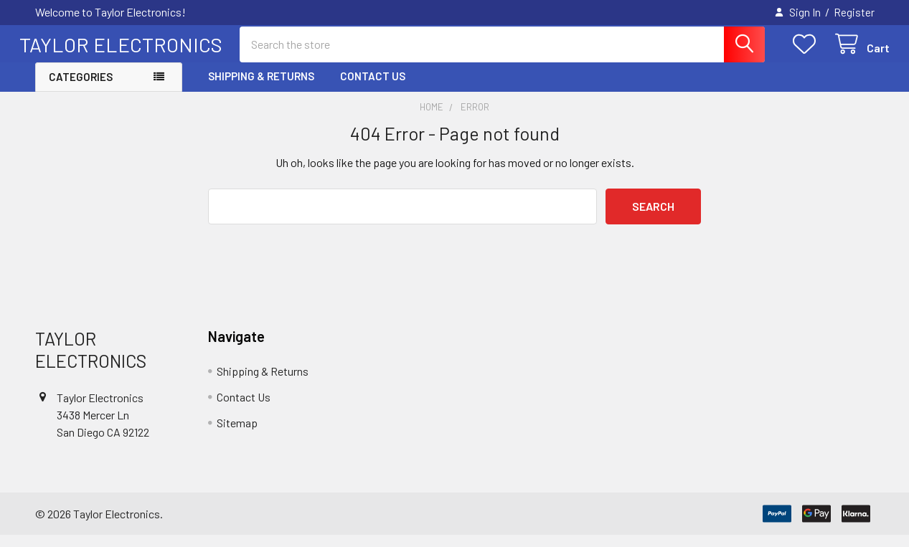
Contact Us (372, 88)
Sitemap (237, 434)
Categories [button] (81, 88)
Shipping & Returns (261, 88)
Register (854, 12)
